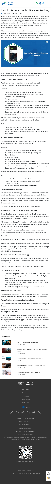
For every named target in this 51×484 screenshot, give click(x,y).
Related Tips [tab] (6, 336)
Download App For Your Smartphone (25, 461)
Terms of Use (30, 470)
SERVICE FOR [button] (25, 389)
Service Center (25, 396)
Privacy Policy (21, 470)
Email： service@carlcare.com (25, 434)
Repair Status (25, 402)
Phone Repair (25, 393)
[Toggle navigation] (47, 3)
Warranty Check (25, 399)
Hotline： (25, 425)
